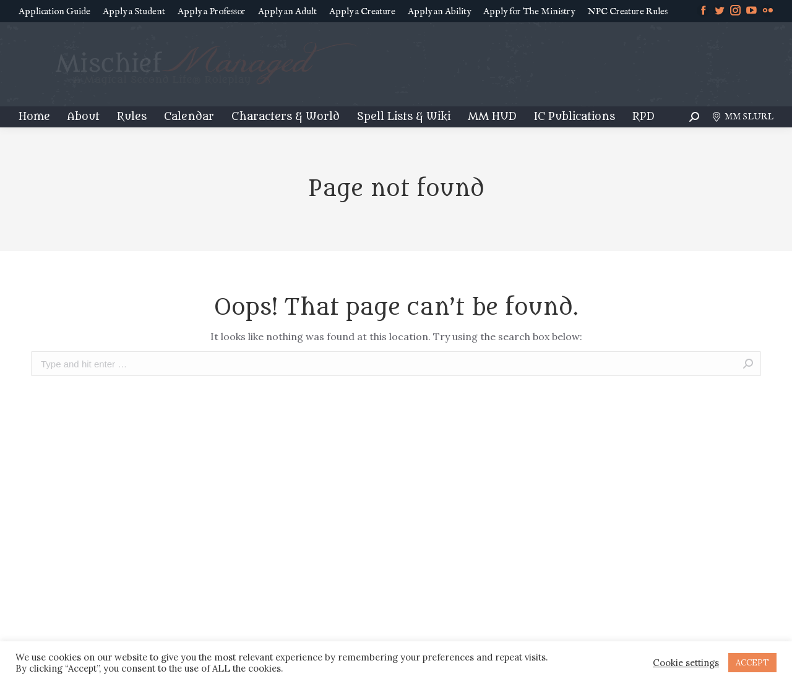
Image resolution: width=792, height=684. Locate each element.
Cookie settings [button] (686, 663)
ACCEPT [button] (752, 662)
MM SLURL (742, 116)
